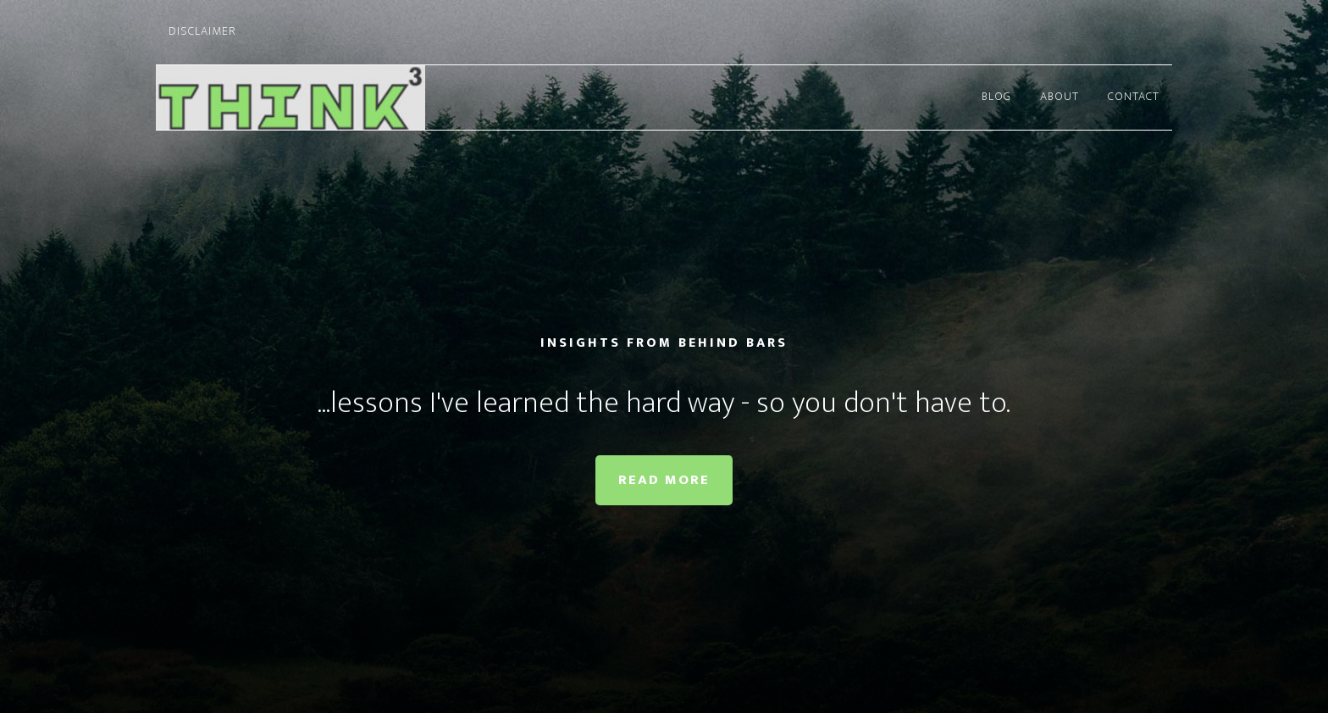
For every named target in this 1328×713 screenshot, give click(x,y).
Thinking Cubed (308, 97)
